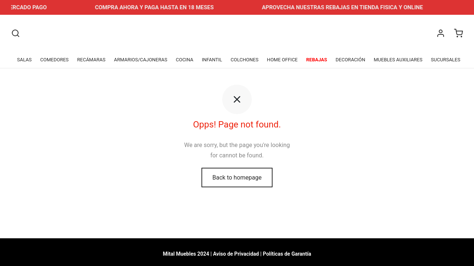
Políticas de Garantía (287, 254)
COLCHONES (244, 59)
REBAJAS (316, 59)
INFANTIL (212, 59)
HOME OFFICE (282, 59)
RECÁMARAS (91, 59)
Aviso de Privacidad (236, 254)
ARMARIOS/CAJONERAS (140, 59)
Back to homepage (237, 178)
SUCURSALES (445, 59)
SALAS (24, 59)
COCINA (184, 59)
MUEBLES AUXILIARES (398, 59)
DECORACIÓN (350, 59)
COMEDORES (54, 59)
